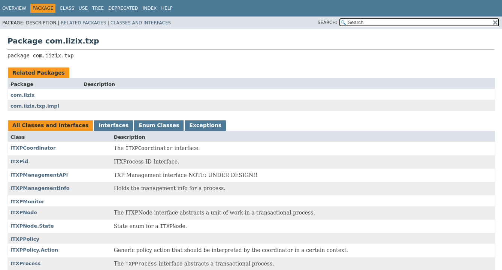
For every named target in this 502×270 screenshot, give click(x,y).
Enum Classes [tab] (159, 125)
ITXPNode (23, 212)
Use (83, 8)
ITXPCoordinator (32, 148)
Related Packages (83, 23)
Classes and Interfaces (141, 23)
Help (167, 8)
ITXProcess (25, 263)
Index (150, 8)
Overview (14, 8)
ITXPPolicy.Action (34, 250)
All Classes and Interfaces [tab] (50, 125)
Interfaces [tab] (113, 125)
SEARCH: (328, 22)
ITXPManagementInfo (40, 188)
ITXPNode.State (32, 226)
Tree (98, 8)
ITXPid (19, 161)
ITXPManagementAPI (39, 175)
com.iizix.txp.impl (34, 106)
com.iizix (22, 95)
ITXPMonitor (27, 201)
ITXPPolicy (24, 239)
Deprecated (123, 8)
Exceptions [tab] (205, 125)
